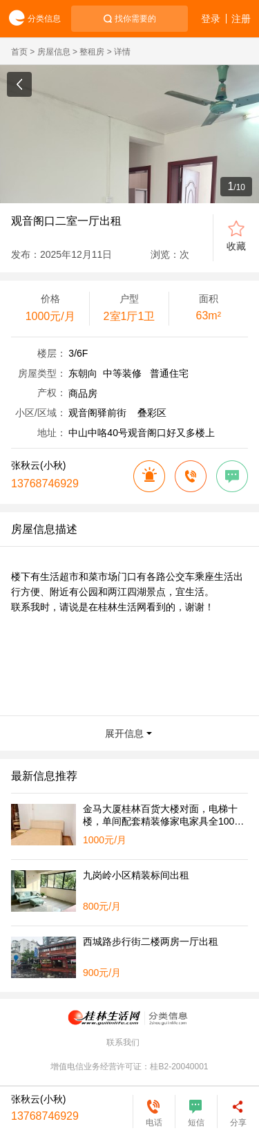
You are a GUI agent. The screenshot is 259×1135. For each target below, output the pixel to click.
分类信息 (30, 19)
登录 (210, 18)
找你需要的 (135, 19)
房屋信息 (53, 52)
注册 (241, 18)
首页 (19, 52)
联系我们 (123, 1042)
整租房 (91, 52)
